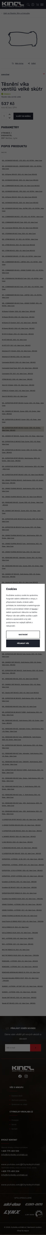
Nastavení (23, 635)
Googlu (34, 609)
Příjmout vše (23, 643)
